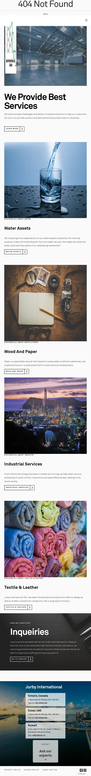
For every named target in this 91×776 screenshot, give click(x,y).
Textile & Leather (16, 607)
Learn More (12, 128)
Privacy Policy (12, 770)
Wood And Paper (14, 371)
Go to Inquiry (19, 659)
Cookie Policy (31, 770)
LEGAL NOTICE (49, 770)
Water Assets (13, 251)
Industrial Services (17, 487)
